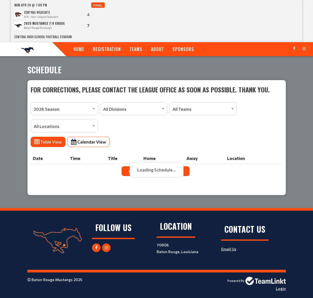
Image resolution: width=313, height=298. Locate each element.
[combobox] (64, 108)
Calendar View (88, 141)
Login (281, 288)
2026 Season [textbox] (46, 109)
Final (98, 5)
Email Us (228, 249)
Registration (107, 49)
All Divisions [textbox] (114, 109)
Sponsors (183, 49)
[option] (59, 21)
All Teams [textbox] (182, 109)
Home (78, 49)
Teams (135, 49)
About (157, 49)
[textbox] (157, 89)
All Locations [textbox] (46, 126)
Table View (48, 141)
